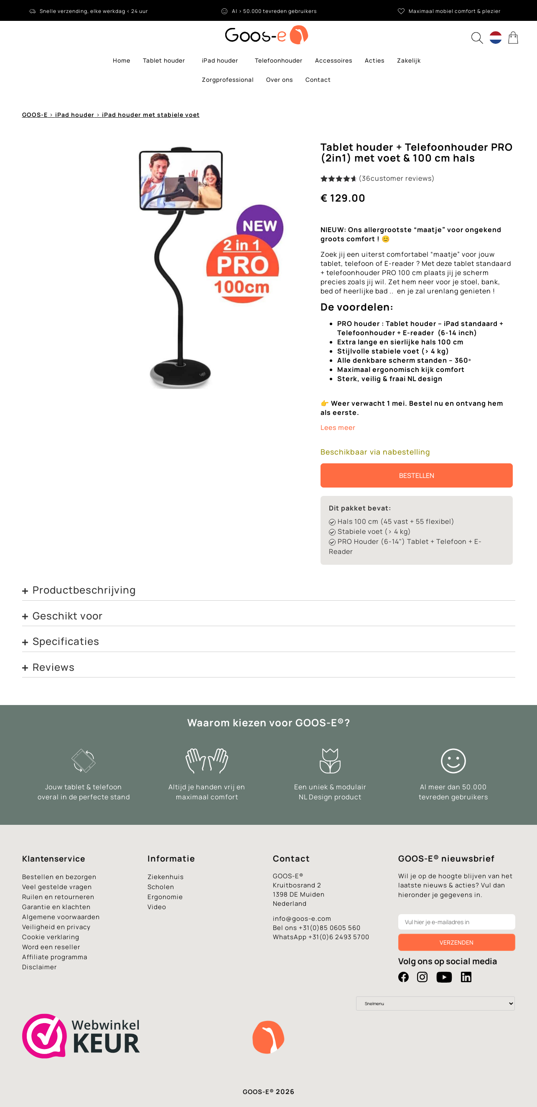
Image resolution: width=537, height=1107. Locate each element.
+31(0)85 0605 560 (330, 927)
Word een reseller (51, 947)
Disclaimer (39, 967)
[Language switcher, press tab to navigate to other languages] (495, 37)
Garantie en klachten (56, 906)
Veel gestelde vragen (57, 886)
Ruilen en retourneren (58, 896)
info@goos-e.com (302, 918)
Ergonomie (165, 896)
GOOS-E (35, 115)
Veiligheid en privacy (56, 926)
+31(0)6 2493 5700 (338, 937)
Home (121, 60)
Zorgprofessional (228, 79)
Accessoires (333, 60)
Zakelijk (409, 60)
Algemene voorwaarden (61, 916)
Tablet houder (166, 60)
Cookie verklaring (50, 937)
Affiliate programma (54, 957)
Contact (318, 79)
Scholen (161, 886)
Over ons (279, 79)
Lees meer (338, 427)
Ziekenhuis (166, 876)
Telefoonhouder (279, 60)
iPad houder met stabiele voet (151, 115)
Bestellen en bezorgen (59, 876)
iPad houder (222, 60)
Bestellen (416, 475)
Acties (374, 60)
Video (157, 906)
